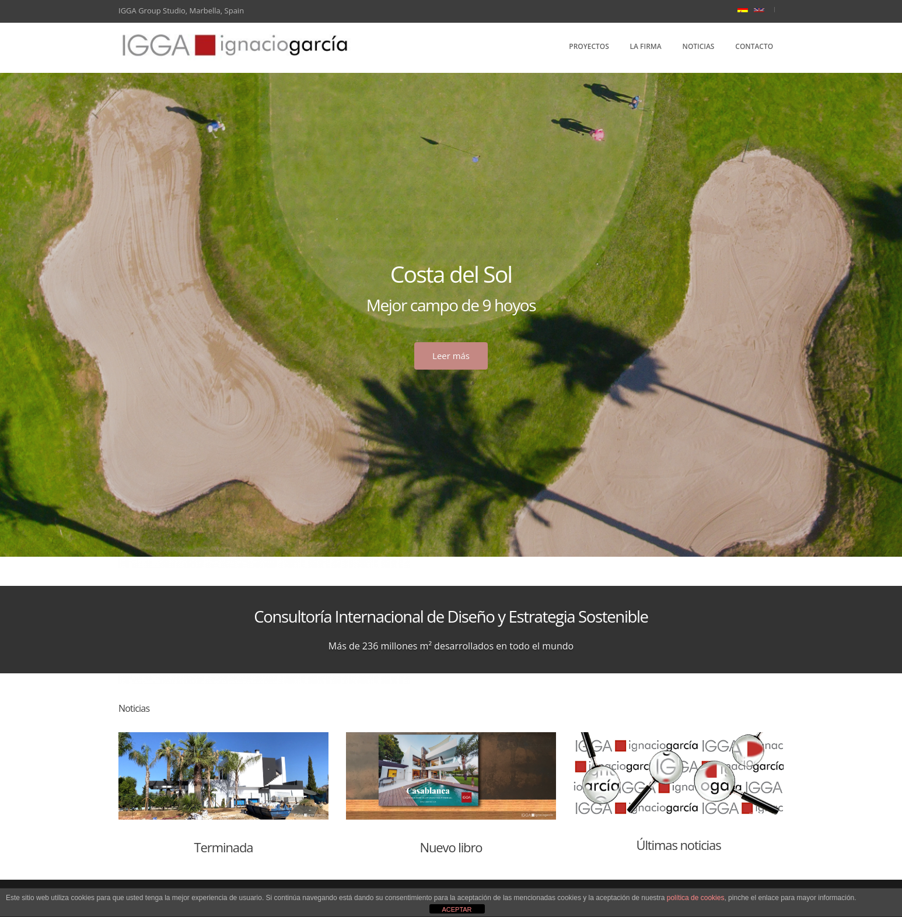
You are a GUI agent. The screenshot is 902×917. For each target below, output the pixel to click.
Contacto (754, 46)
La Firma (646, 46)
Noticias (699, 46)
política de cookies (696, 898)
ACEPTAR (456, 909)
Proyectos (589, 46)
